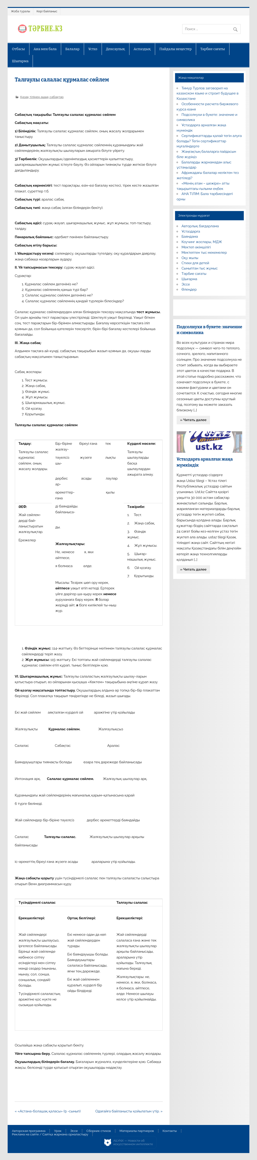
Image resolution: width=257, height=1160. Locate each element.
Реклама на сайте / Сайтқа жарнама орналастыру (50, 1134)
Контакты (170, 1131)
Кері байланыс (47, 11)
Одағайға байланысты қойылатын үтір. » (129, 1111)
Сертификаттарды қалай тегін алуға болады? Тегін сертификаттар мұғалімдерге (209, 141)
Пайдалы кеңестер (175, 49)
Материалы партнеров (136, 1131)
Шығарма (20, 61)
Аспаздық (142, 49)
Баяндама (190, 236)
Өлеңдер (189, 289)
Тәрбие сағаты (212, 49)
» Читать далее (193, 420)
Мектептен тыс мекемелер (204, 252)
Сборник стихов (98, 1131)
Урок (58, 1131)
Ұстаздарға (191, 231)
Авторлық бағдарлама (200, 226)
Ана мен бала (45, 49)
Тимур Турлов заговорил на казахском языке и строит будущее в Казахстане (207, 93)
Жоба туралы (20, 11)
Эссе (186, 284)
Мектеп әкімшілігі (196, 247)
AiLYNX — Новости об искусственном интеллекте (133, 1142)
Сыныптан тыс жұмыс (200, 268)
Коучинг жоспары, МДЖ (202, 242)
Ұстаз (92, 49)
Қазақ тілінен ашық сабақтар (41, 97)
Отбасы (18, 49)
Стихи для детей (195, 263)
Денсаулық (115, 49)
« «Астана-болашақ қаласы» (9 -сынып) (48, 1111)
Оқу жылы (190, 258)
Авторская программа (29, 1131)
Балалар (72, 49)
